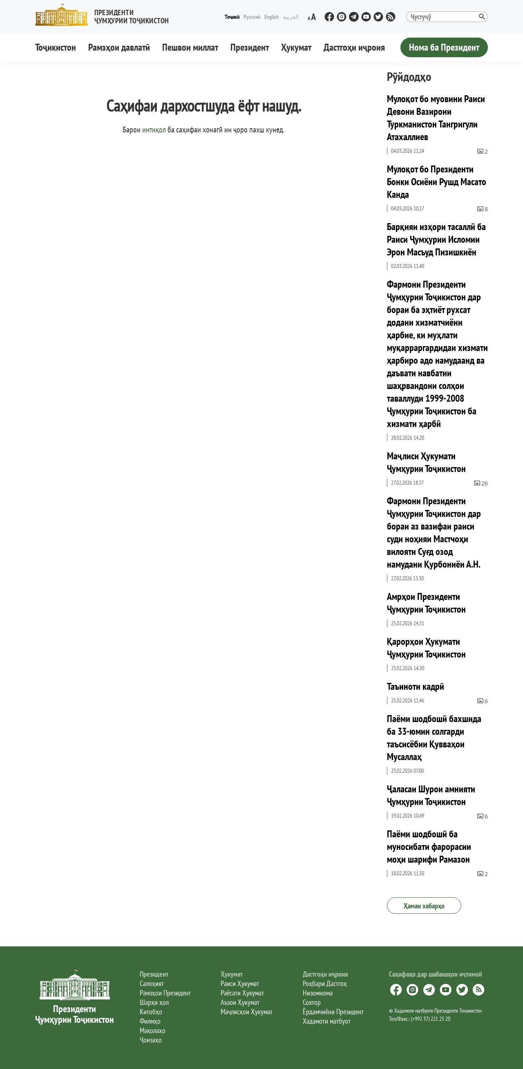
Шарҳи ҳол (154, 1002)
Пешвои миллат (190, 47)
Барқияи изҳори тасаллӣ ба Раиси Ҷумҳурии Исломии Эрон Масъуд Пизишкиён (436, 239)
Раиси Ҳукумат (240, 983)
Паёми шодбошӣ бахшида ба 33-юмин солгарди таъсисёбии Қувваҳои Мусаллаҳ (434, 737)
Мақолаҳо (152, 1030)
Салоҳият (152, 983)
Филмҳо (150, 1021)
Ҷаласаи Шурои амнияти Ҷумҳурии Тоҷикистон (431, 795)
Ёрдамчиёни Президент (333, 1011)
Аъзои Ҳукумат (240, 1002)
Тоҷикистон (55, 47)
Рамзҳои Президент (165, 992)
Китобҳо (151, 1011)
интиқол (154, 129)
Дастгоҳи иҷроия (354, 47)
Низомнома (318, 992)
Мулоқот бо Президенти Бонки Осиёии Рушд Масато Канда (436, 182)
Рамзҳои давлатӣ (119, 47)
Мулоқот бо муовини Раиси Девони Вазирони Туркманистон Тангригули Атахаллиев (436, 117)
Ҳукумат (296, 47)
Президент (249, 47)
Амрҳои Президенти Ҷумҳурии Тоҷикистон (426, 602)
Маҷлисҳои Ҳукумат (247, 1011)
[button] (105, 15)
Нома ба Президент (444, 47)
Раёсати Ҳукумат (242, 992)
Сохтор (312, 1002)
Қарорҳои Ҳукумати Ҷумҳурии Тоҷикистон (426, 647)
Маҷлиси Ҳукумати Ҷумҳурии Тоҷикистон (426, 462)
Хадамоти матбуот (327, 1021)
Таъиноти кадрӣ (415, 686)
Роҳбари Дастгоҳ (325, 983)
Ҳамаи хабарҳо (424, 905)
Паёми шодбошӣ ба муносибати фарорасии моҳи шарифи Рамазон (429, 846)
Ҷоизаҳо (151, 1039)
